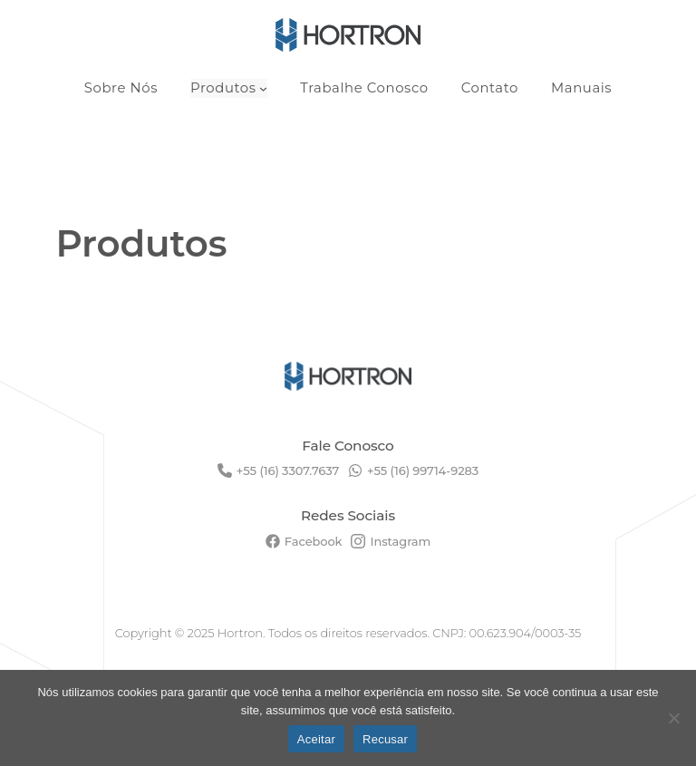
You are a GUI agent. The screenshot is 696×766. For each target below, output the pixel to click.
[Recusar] (673, 718)
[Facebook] (304, 541)
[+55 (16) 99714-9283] (413, 470)
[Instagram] (390, 541)
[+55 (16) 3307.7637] (278, 470)
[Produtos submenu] (263, 88)
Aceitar (316, 739)
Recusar (385, 739)
